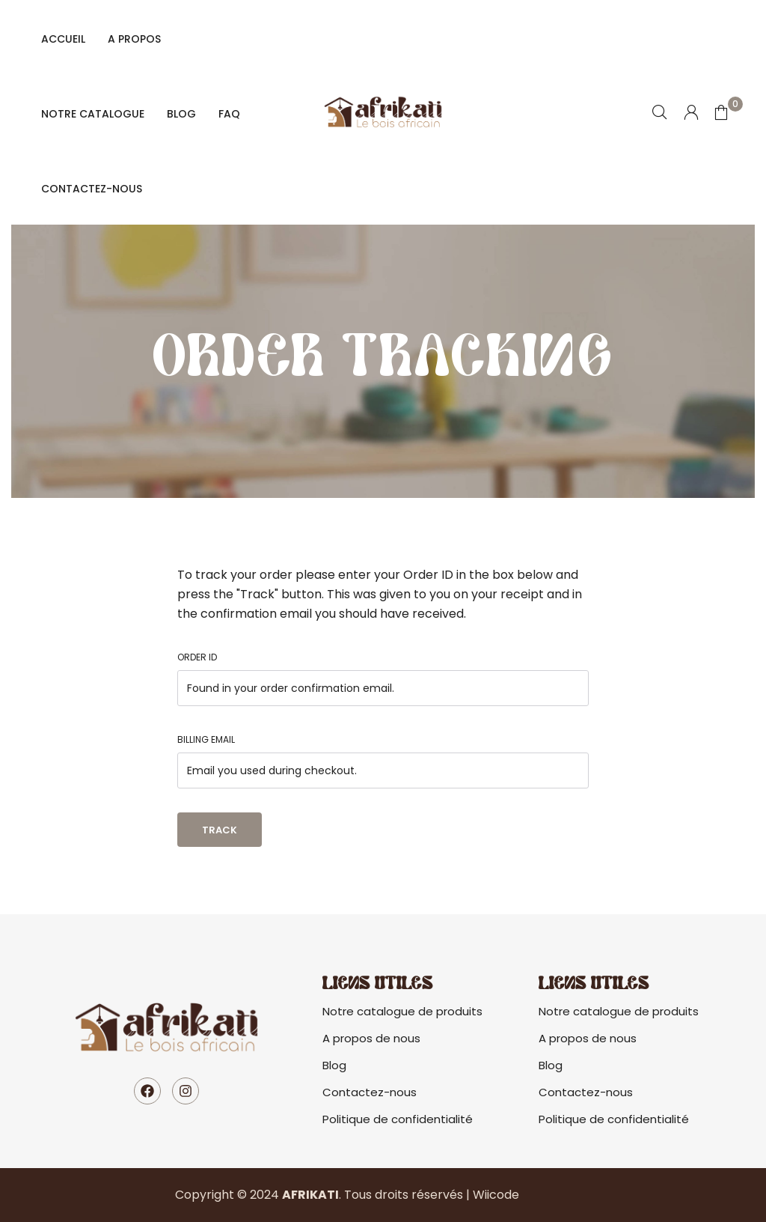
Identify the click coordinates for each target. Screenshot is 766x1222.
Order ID (197, 657)
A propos (134, 38)
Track (219, 830)
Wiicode (496, 1194)
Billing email (206, 739)
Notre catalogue (92, 113)
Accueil (63, 38)
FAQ (229, 113)
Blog (181, 113)
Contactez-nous (91, 188)
